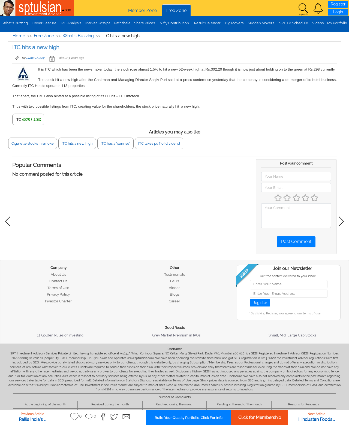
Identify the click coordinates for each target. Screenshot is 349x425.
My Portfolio (337, 23)
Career (174, 301)
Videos (318, 23)
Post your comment (296, 163)
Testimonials (174, 274)
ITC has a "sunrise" (115, 143)
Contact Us (58, 281)
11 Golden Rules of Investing (60, 335)
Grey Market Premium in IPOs (176, 335)
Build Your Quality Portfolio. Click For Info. (189, 418)
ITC (18, 119)
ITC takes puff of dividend (159, 143)
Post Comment (296, 241)
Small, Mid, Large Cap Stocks (292, 335)
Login (338, 12)
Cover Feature (44, 23)
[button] (318, 8)
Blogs (174, 294)
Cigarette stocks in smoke (32, 143)
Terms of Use (58, 288)
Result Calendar (207, 23)
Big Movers (234, 23)
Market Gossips (97, 23)
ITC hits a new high (77, 143)
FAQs (174, 281)
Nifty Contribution (174, 23)
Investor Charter (58, 301)
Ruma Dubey (35, 58)
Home (19, 35)
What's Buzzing (15, 23)
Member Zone (142, 10)
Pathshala (122, 23)
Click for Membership (259, 417)
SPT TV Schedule (293, 23)
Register (338, 4)
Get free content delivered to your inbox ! (288, 276)
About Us (58, 274)
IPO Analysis (71, 23)
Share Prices (144, 23)
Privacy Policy (58, 294)
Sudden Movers (261, 23)
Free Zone (176, 10)
